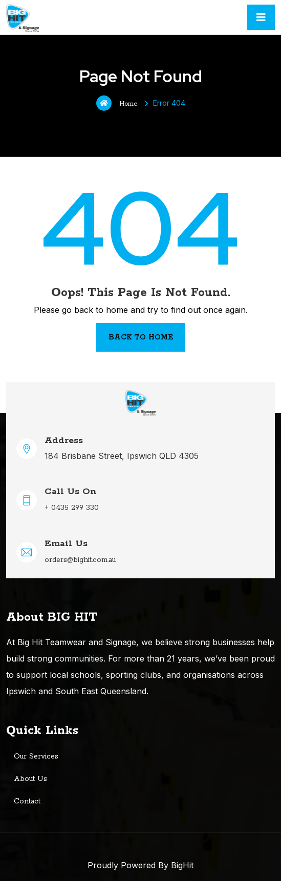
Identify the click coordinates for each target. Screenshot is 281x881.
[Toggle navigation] (261, 17)
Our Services (36, 756)
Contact (27, 801)
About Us (30, 779)
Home (116, 103)
